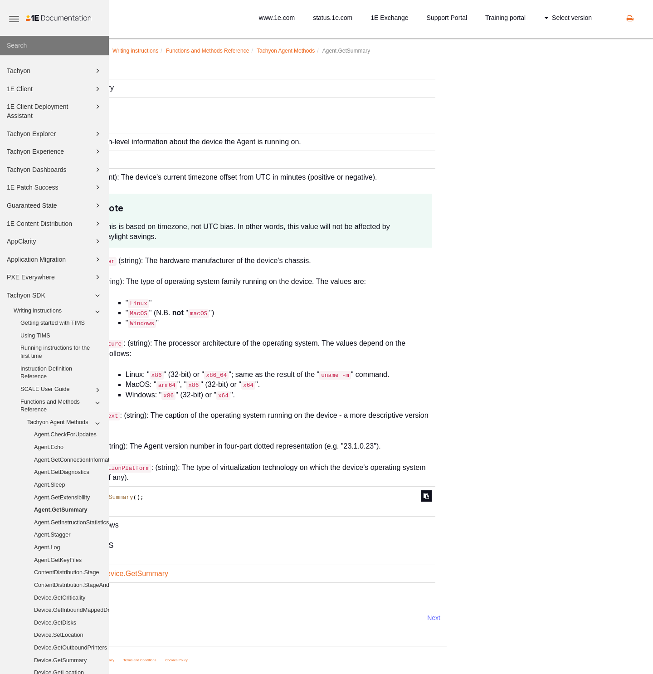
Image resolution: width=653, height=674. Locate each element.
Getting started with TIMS (52, 323)
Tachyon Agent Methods (64, 423)
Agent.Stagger (52, 535)
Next (542, 617)
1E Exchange (389, 17)
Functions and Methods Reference (61, 405)
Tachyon (54, 71)
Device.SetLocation (58, 635)
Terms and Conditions (248, 660)
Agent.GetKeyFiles (58, 560)
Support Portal (447, 17)
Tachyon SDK (54, 295)
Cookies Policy (285, 660)
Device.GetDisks (55, 623)
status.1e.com (332, 17)
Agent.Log (47, 547)
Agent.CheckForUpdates (65, 434)
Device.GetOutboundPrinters (70, 648)
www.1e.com (277, 17)
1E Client (54, 89)
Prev (133, 617)
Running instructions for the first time (55, 352)
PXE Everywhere (54, 277)
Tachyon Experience (54, 151)
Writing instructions (58, 312)
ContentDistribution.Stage (66, 572)
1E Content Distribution (54, 224)
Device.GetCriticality (59, 598)
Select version (568, 17)
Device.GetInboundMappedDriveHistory (71, 610)
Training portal (505, 17)
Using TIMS (35, 335)
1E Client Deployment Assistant (54, 110)
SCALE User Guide (61, 390)
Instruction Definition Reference (46, 373)
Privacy (217, 660)
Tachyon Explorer (54, 134)
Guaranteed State (54, 205)
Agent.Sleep (49, 485)
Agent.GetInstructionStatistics (71, 522)
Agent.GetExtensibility (62, 497)
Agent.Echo (48, 447)
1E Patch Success (54, 187)
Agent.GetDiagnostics (61, 472)
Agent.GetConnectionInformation (71, 460)
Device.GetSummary (60, 660)
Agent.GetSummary (61, 510)
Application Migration (54, 259)
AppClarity (54, 241)
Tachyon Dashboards (54, 170)
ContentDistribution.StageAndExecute (71, 585)
